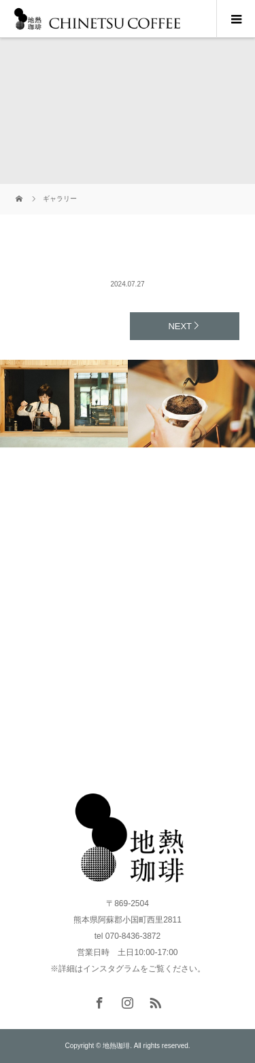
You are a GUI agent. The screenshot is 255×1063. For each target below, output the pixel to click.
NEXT (180, 326)
